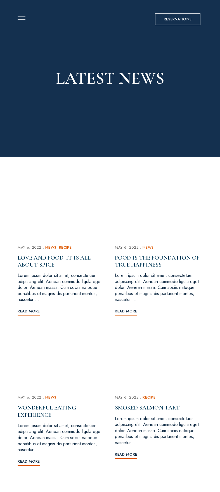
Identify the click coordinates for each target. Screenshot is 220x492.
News (50, 247)
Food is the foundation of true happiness (157, 261)
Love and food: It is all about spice (54, 261)
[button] (178, 19)
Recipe (65, 247)
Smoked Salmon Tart (147, 407)
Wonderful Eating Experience (47, 411)
